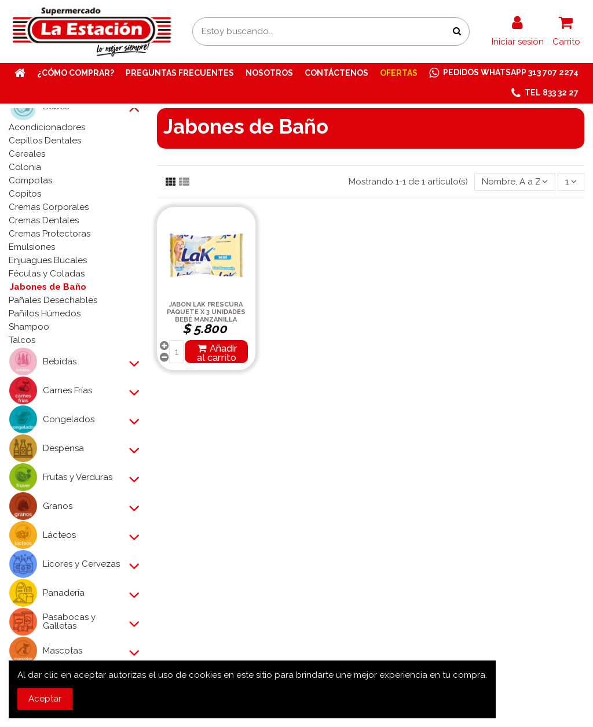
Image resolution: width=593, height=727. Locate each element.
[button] (545, 93)
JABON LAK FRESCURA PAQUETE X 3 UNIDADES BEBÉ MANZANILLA (206, 312)
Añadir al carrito (216, 352)
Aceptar (44, 698)
